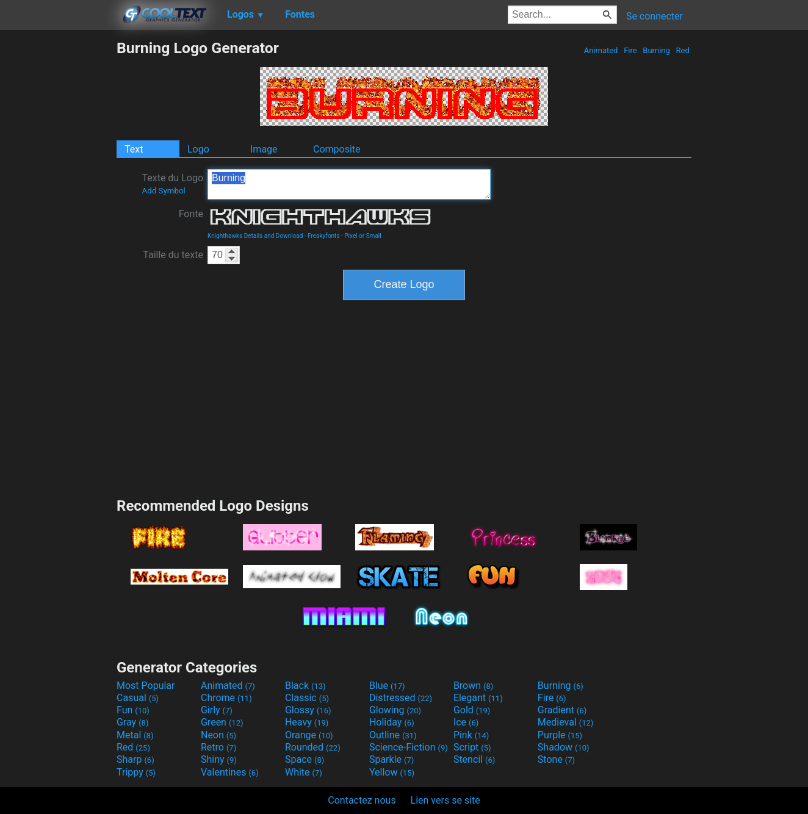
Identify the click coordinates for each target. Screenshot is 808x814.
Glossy (308, 710)
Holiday (391, 722)
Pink (471, 735)
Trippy (136, 772)
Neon (218, 735)
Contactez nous (361, 800)
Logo (198, 149)
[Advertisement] (58, 222)
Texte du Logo (172, 183)
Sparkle (391, 759)
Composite (337, 149)
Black (305, 685)
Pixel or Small (362, 235)
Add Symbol (163, 190)
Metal (135, 735)
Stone (556, 759)
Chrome (226, 698)
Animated (600, 50)
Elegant (478, 698)
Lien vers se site (445, 800)
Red (682, 50)
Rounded (313, 747)
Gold (472, 710)
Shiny (219, 759)
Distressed (400, 698)
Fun (133, 710)
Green (222, 722)
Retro (218, 747)
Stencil (474, 759)
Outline (393, 735)
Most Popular (146, 685)
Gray (132, 722)
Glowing (395, 710)
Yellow (391, 772)
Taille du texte (173, 255)
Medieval (566, 722)
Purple (560, 735)
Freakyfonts (323, 235)
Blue (387, 685)
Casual (138, 698)
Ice (465, 722)
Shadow (564, 747)
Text (133, 149)
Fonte (191, 214)
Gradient (562, 710)
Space (304, 759)
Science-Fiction (408, 747)
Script (472, 747)
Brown (473, 685)
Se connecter (654, 16)
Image (264, 149)
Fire (630, 50)
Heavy (306, 722)
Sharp (135, 759)
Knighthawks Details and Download (255, 235)
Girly (217, 710)
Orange (309, 735)
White (303, 772)
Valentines (230, 772)
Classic (307, 698)
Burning (656, 50)
